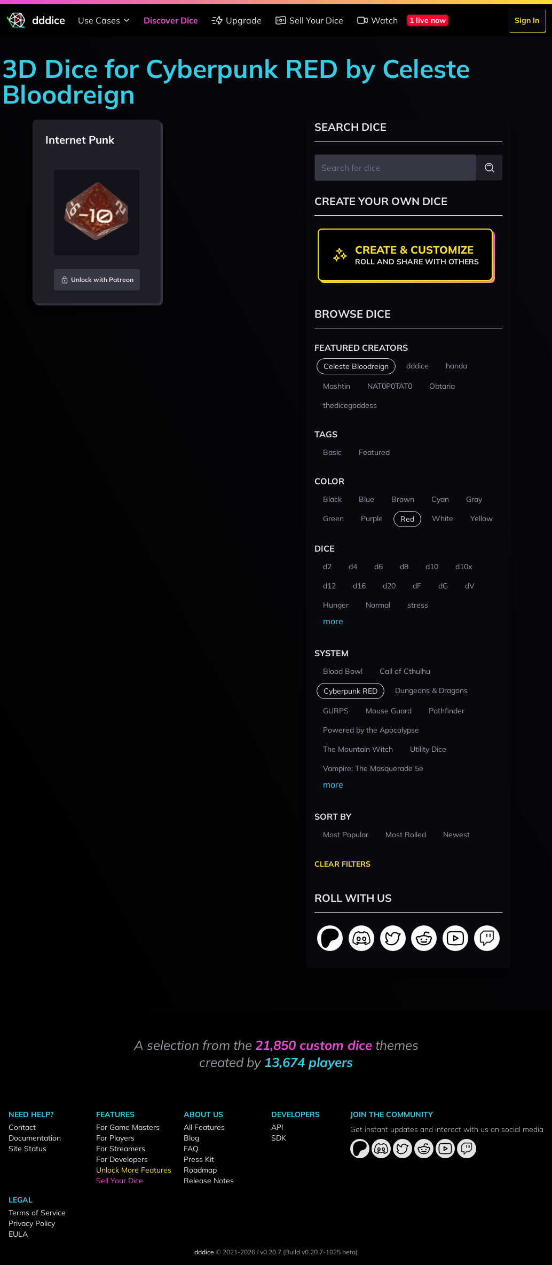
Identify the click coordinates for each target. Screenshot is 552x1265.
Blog (191, 1138)
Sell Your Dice (308, 20)
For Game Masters (128, 1127)
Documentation (35, 1138)
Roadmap (200, 1170)
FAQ (191, 1148)
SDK (278, 1138)
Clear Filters (342, 864)
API (277, 1127)
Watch (377, 20)
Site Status (27, 1148)
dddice (204, 1252)
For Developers (122, 1159)
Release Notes (209, 1180)
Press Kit (199, 1159)
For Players (115, 1138)
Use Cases (105, 20)
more (333, 621)
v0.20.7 (270, 1252)
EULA (18, 1234)
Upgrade (236, 20)
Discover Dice (171, 20)
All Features (204, 1127)
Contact (22, 1127)
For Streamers (120, 1148)
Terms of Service (37, 1212)
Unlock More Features (133, 1170)
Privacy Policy (32, 1223)
